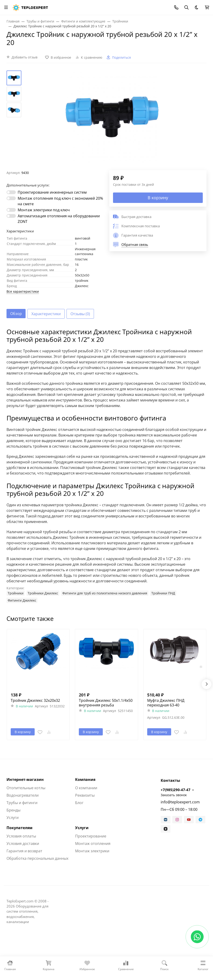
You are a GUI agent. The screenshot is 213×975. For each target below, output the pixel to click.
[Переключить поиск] (186, 7)
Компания (85, 779)
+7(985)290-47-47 (175, 789)
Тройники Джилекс (43, 593)
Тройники (15, 593)
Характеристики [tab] (46, 313)
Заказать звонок (174, 795)
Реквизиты (85, 795)
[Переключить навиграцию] (6, 7)
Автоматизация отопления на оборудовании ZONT (59, 218)
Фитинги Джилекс (22, 600)
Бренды (13, 810)
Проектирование (90, 836)
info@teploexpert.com (180, 802)
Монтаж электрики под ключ (44, 209)
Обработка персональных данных (37, 858)
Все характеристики (23, 291)
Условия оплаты (21, 836)
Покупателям (20, 828)
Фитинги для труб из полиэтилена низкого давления (104, 593)
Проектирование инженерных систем (52, 192)
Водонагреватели (23, 795)
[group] (112, 120)
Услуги (13, 817)
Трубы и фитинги (22, 802)
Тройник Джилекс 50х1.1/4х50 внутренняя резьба (106, 702)
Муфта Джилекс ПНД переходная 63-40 (165, 702)
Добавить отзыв (24, 57)
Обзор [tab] (16, 313)
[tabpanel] (106, 465)
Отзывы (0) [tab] (80, 313)
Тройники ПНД (163, 593)
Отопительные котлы (26, 787)
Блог (79, 802)
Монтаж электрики (92, 850)
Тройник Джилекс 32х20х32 (35, 700)
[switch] (11, 192)
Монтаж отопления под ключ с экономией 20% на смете (60, 201)
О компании (86, 787)
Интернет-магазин (25, 779)
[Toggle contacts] (176, 7)
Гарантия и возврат (24, 850)
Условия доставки (23, 843)
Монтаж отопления (92, 843)
